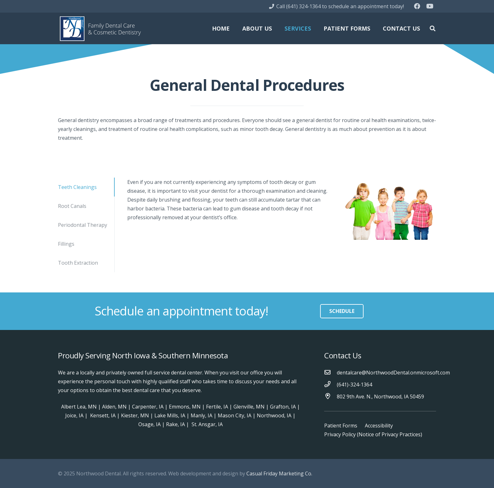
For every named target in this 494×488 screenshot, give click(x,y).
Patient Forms (340, 425)
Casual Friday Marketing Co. (279, 473)
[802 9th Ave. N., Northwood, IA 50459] (330, 396)
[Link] (100, 28)
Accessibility (379, 425)
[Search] (432, 28)
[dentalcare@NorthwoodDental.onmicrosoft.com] (330, 372)
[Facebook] (417, 6)
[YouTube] (429, 6)
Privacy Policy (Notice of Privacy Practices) (373, 434)
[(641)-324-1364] (330, 384)
